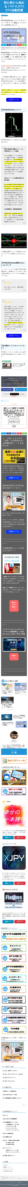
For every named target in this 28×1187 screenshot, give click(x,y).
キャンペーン (7, 1148)
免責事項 (19, 1182)
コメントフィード (8, 1169)
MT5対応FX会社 (10, 1144)
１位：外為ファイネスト (10, 1070)
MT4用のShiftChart (6, 65)
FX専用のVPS (8, 1137)
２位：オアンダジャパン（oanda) (13, 1074)
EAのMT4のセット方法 (10, 1094)
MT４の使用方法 (8, 1133)
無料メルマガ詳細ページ (14, 606)
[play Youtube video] (14, 241)
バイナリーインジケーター (12, 1130)
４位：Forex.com (9, 1081)
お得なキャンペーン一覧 (12, 1150)
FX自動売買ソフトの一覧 (12, 1124)
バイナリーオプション (11, 1128)
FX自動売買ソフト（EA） (11, 1122)
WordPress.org (8, 1171)
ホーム (6, 1115)
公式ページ (20, 837)
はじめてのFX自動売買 (10, 1118)
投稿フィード (7, 1167)
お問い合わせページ (9, 1155)
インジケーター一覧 (11, 1126)
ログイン (6, 1165)
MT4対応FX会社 (10, 1142)
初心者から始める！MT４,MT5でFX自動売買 (14, 6)
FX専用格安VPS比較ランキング (13, 1098)
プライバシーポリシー (11, 1182)
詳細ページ (14, 657)
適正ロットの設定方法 (10, 1091)
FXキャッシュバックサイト (13, 1152)
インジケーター (4, 15)
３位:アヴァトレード (10, 1077)
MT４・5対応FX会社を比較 (11, 1140)
